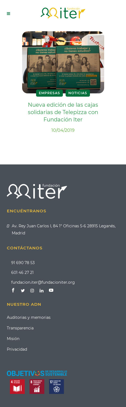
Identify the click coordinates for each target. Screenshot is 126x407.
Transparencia (20, 328)
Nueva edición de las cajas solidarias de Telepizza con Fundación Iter (63, 112)
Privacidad (17, 349)
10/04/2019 (63, 130)
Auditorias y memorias (29, 317)
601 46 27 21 (22, 272)
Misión (13, 338)
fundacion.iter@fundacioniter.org (43, 282)
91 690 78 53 (23, 262)
